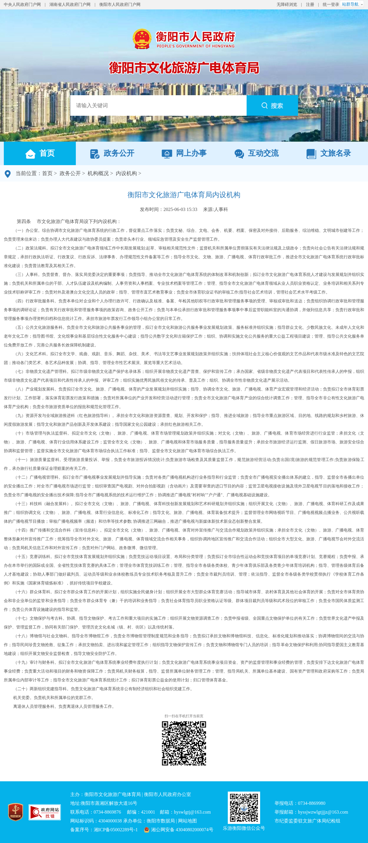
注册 (310, 4)
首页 (40, 154)
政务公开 (112, 154)
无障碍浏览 (287, 4)
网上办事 (184, 154)
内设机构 (126, 173)
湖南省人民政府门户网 (70, 4)
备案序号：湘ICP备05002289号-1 (104, 829)
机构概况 (98, 173)
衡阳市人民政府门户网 (119, 4)
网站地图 (187, 820)
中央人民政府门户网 (22, 4)
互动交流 (256, 154)
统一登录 (331, 4)
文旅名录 (328, 154)
